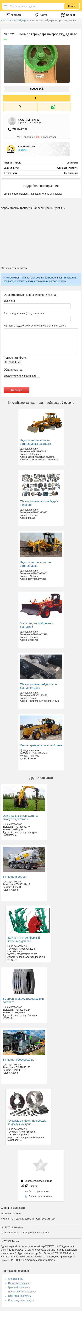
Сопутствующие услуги (21, 1299)
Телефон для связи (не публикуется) (24, 312)
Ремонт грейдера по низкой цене (41, 744)
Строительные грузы (19, 1295)
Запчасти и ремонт (15, 875)
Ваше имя (9, 299)
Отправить (16, 389)
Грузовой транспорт (19, 1286)
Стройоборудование (19, 1282)
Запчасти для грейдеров (15, 20)
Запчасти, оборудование (18, 1058)
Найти (71, 6)
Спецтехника (15, 1278)
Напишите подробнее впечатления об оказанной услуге (35, 324)
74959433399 (19, 128)
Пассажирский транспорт (22, 1290)
